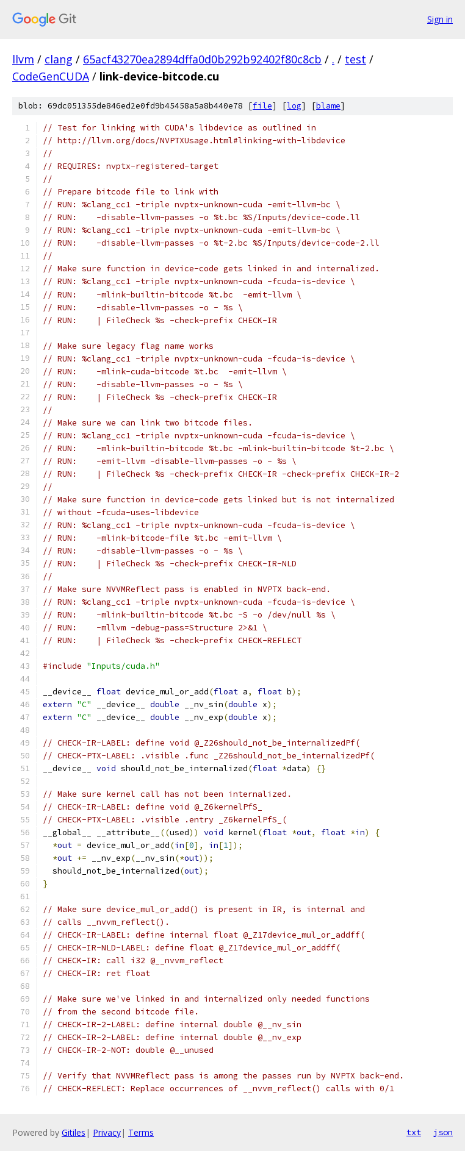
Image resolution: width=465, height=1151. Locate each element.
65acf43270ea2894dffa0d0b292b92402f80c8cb (202, 59)
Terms (141, 1132)
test (355, 59)
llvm (23, 59)
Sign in (440, 19)
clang (59, 59)
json (443, 1132)
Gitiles (73, 1132)
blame (328, 106)
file (262, 106)
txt (413, 1132)
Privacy (107, 1132)
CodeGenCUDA (50, 76)
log (294, 106)
